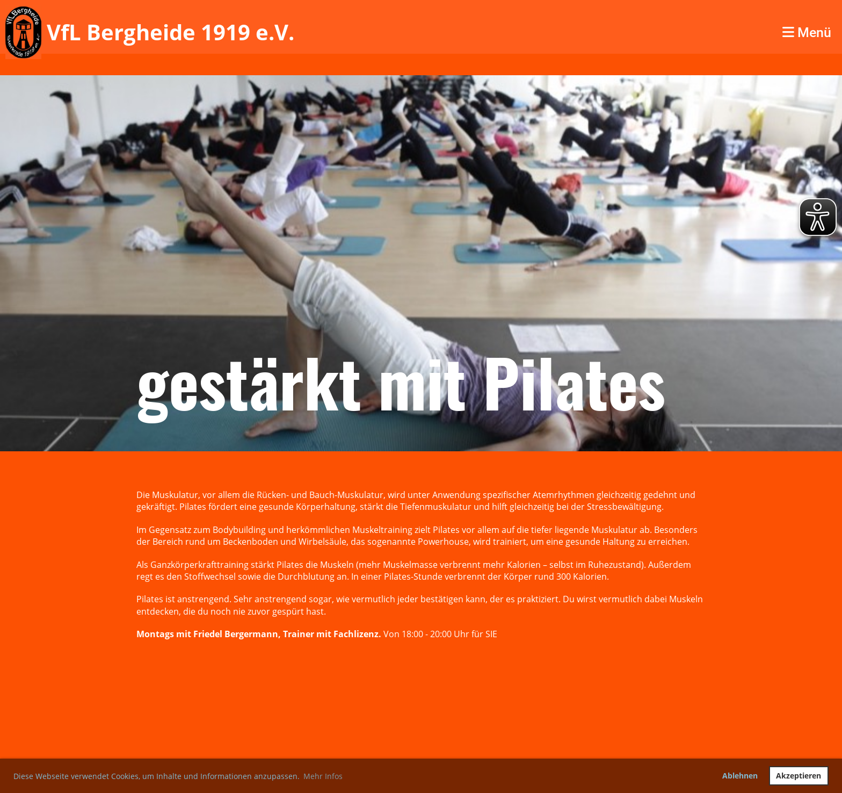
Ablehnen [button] (740, 775)
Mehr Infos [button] (323, 776)
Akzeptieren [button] (798, 775)
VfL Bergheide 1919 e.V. (170, 32)
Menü (806, 32)
